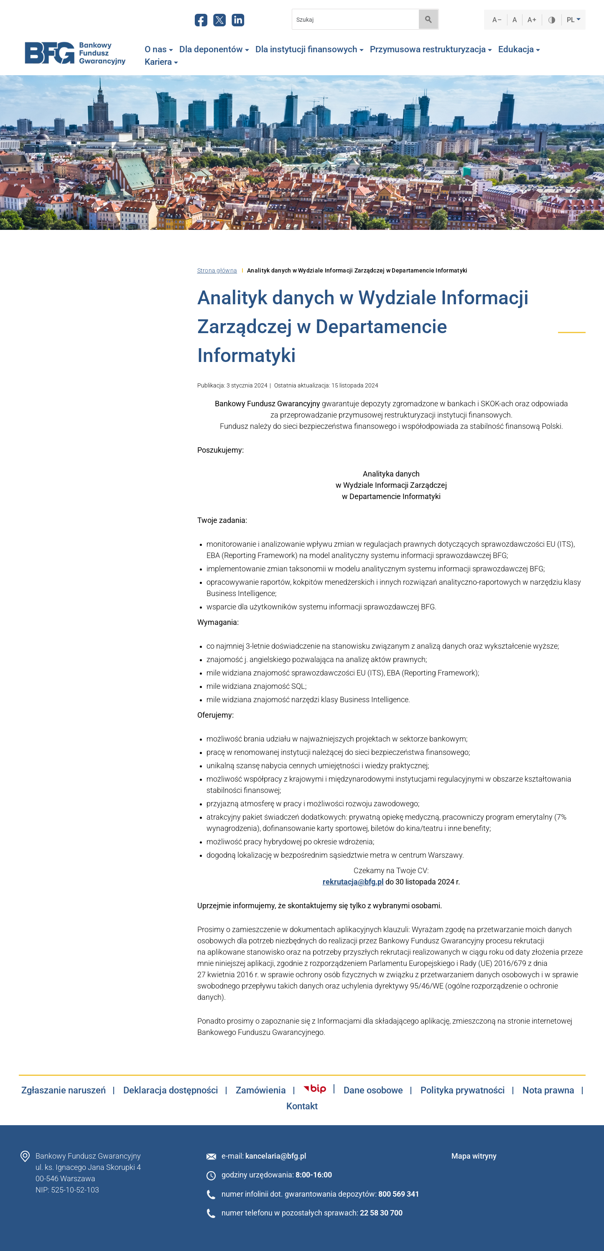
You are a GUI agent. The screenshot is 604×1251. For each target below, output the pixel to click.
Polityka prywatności (463, 1090)
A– (497, 20)
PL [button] (571, 20)
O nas (159, 49)
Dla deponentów (214, 49)
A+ (532, 20)
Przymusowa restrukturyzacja (431, 49)
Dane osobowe (373, 1090)
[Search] (352, 19)
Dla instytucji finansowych (309, 49)
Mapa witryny (474, 1156)
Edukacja (519, 49)
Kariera (161, 62)
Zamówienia (261, 1090)
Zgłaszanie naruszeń (63, 1090)
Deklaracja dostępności (170, 1090)
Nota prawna (548, 1090)
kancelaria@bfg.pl (275, 1156)
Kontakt (302, 1106)
